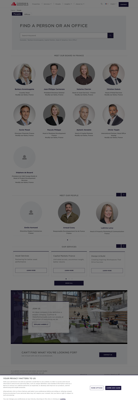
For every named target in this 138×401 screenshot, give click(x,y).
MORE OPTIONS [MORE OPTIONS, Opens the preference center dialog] (97, 390)
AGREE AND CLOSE (113, 390)
